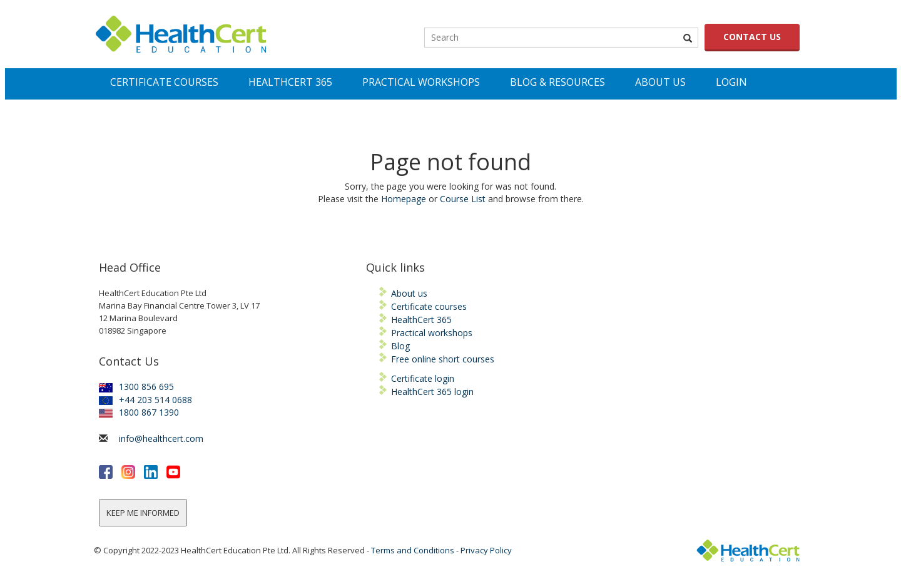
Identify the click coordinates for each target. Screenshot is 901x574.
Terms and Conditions (412, 550)
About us (409, 293)
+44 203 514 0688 (145, 400)
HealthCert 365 (421, 319)
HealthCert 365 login (432, 391)
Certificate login (422, 378)
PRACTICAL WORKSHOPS (421, 82)
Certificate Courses (164, 82)
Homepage (403, 199)
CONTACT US (752, 37)
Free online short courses (442, 359)
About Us (660, 82)
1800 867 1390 (139, 412)
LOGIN (731, 82)
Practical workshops (431, 333)
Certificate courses (429, 306)
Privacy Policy (486, 550)
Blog (400, 346)
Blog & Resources (557, 82)
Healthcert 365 (290, 82)
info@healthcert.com (161, 438)
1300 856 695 (136, 386)
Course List (463, 199)
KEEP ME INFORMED (143, 512)
